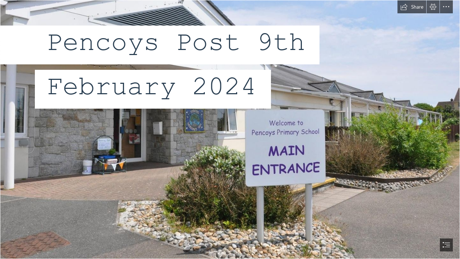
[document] (230, 129)
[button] (411, 6)
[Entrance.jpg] (230, 129)
